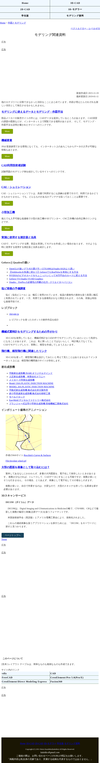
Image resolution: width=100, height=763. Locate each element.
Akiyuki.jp (14, 314)
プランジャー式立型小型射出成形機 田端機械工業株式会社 (38, 403)
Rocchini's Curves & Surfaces (37, 455)
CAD (53, 673)
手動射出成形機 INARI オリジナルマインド (31, 373)
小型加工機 (8, 212)
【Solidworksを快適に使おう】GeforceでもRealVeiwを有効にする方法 (43, 272)
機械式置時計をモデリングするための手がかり (29, 331)
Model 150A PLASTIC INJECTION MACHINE (31, 383)
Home (25, 3)
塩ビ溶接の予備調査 (13, 288)
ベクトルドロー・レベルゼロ (85, 28)
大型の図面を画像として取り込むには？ (25, 467)
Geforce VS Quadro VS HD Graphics (26, 279)
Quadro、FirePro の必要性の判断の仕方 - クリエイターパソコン (40, 282)
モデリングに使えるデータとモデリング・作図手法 (32, 111)
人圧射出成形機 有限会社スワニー (27, 376)
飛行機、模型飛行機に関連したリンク (24, 351)
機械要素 (6, 140)
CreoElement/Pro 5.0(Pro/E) (67, 677)
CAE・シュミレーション (16, 187)
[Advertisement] (50, 71)
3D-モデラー (75, 9)
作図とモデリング (17, 23)
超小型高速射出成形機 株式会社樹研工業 (29, 393)
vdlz (4, 673)
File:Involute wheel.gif (16, 461)
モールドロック (17, 397)
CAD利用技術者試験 (13, 165)
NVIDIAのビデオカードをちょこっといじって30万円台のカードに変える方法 (48, 275)
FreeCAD (7, 677)
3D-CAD (75, 3)
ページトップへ (13, 535)
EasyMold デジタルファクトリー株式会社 (30, 400)
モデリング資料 (75, 15)
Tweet (4, 539)
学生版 (25, 15)
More (7, 131)
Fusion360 (56, 681)
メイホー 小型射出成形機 (22, 380)
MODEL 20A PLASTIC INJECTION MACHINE (31, 387)
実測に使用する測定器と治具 (18, 237)
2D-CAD (25, 9)
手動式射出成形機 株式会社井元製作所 (28, 390)
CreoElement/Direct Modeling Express (24, 681)
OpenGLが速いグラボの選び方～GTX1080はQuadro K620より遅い (42, 268)
